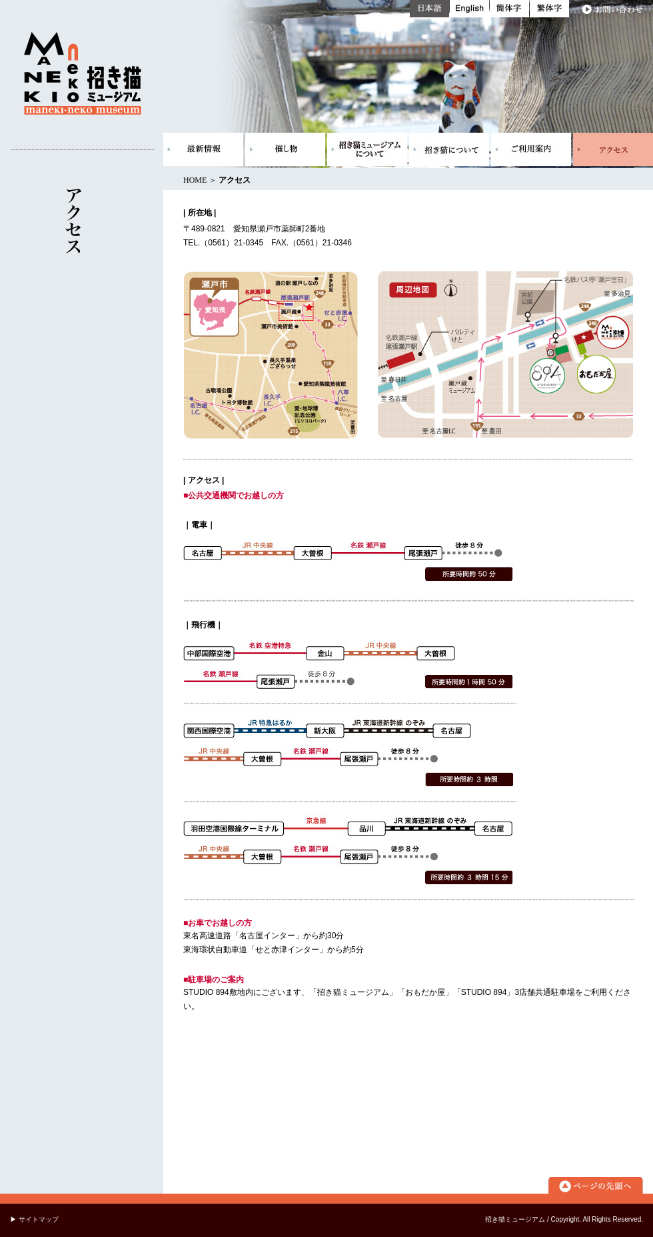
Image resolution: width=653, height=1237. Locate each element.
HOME (195, 180)
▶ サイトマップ (34, 1219)
